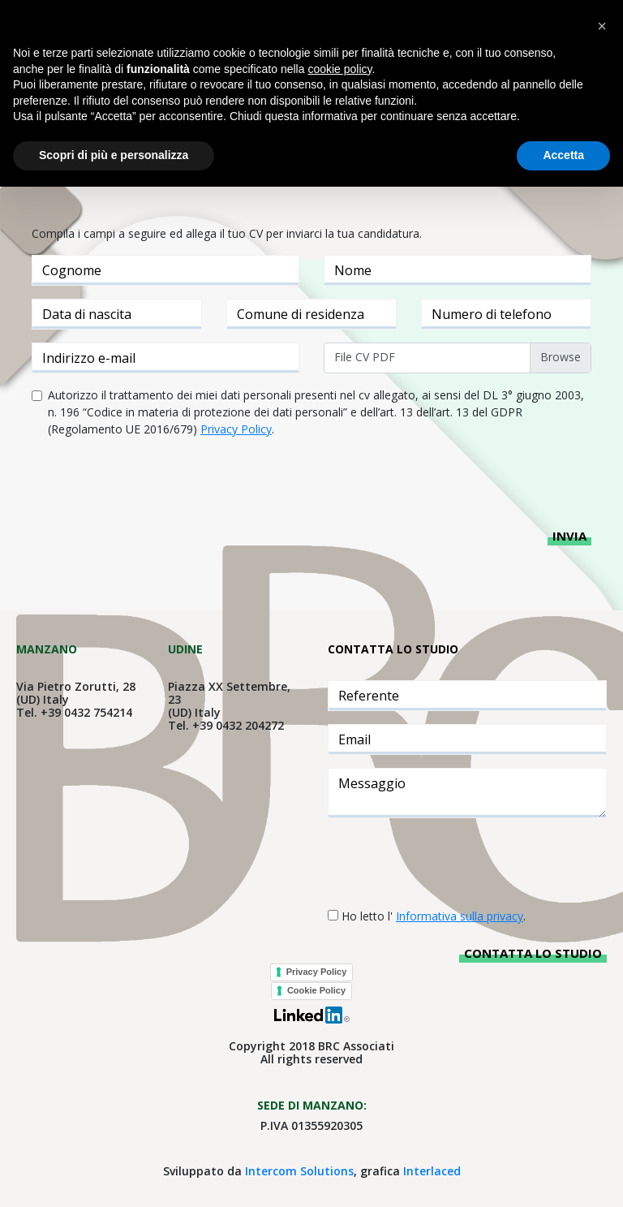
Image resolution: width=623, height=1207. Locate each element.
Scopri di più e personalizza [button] (113, 155)
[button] (602, 26)
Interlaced (432, 1171)
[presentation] (155, 482)
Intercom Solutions (299, 1171)
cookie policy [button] (339, 69)
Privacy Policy (316, 971)
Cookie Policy (316, 990)
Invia (569, 536)
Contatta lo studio (533, 953)
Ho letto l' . (434, 916)
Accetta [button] (563, 155)
